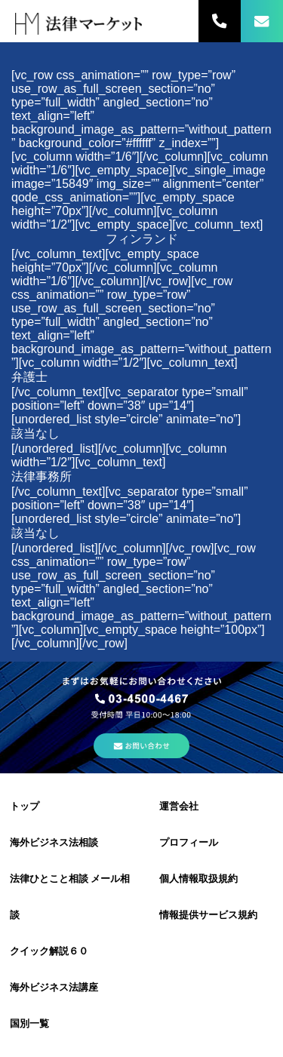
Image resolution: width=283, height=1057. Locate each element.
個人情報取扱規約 (198, 878)
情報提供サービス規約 (208, 914)
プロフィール (188, 842)
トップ (24, 806)
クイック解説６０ (49, 951)
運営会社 (178, 806)
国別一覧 (29, 1023)
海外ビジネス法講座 (54, 987)
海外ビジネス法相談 (54, 842)
